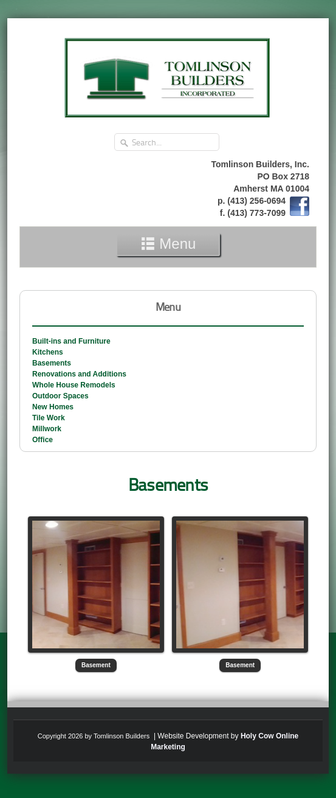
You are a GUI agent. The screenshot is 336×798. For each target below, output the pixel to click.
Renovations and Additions (79, 374)
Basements (51, 363)
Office (42, 439)
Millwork (46, 429)
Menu (168, 243)
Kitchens (47, 352)
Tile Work (48, 418)
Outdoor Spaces (60, 396)
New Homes (53, 407)
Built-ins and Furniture (71, 341)
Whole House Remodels (73, 385)
